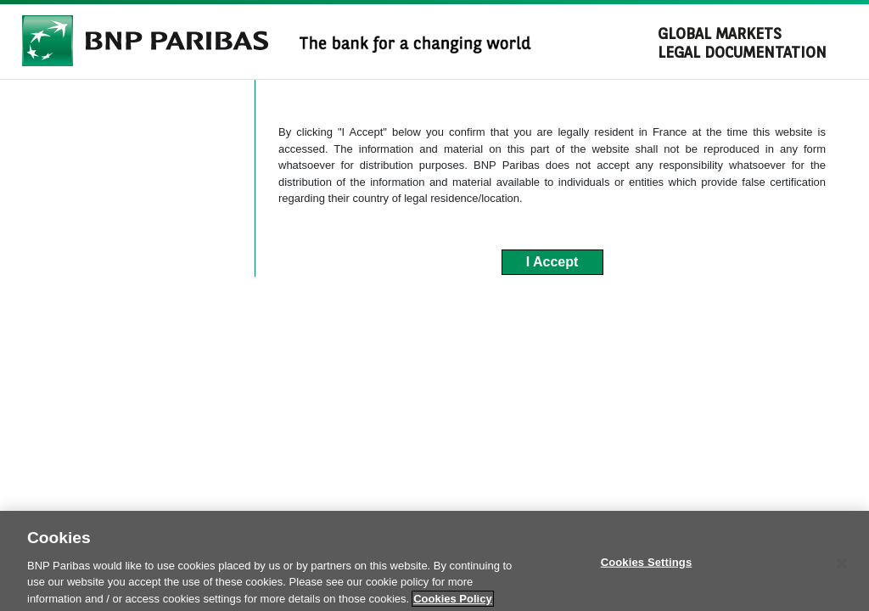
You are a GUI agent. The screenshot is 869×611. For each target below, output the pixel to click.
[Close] (842, 569)
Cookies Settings (646, 568)
